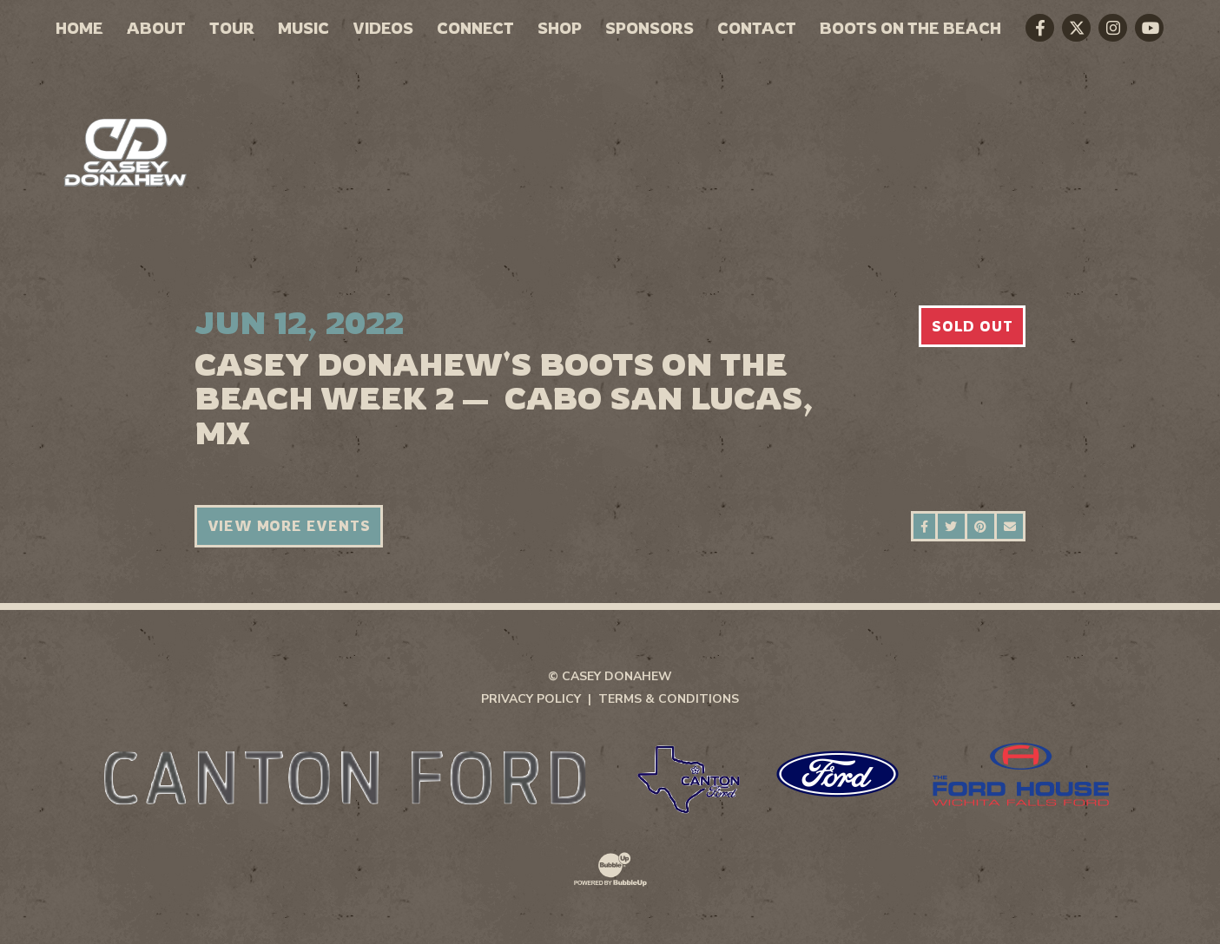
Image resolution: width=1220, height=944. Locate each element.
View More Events (289, 525)
